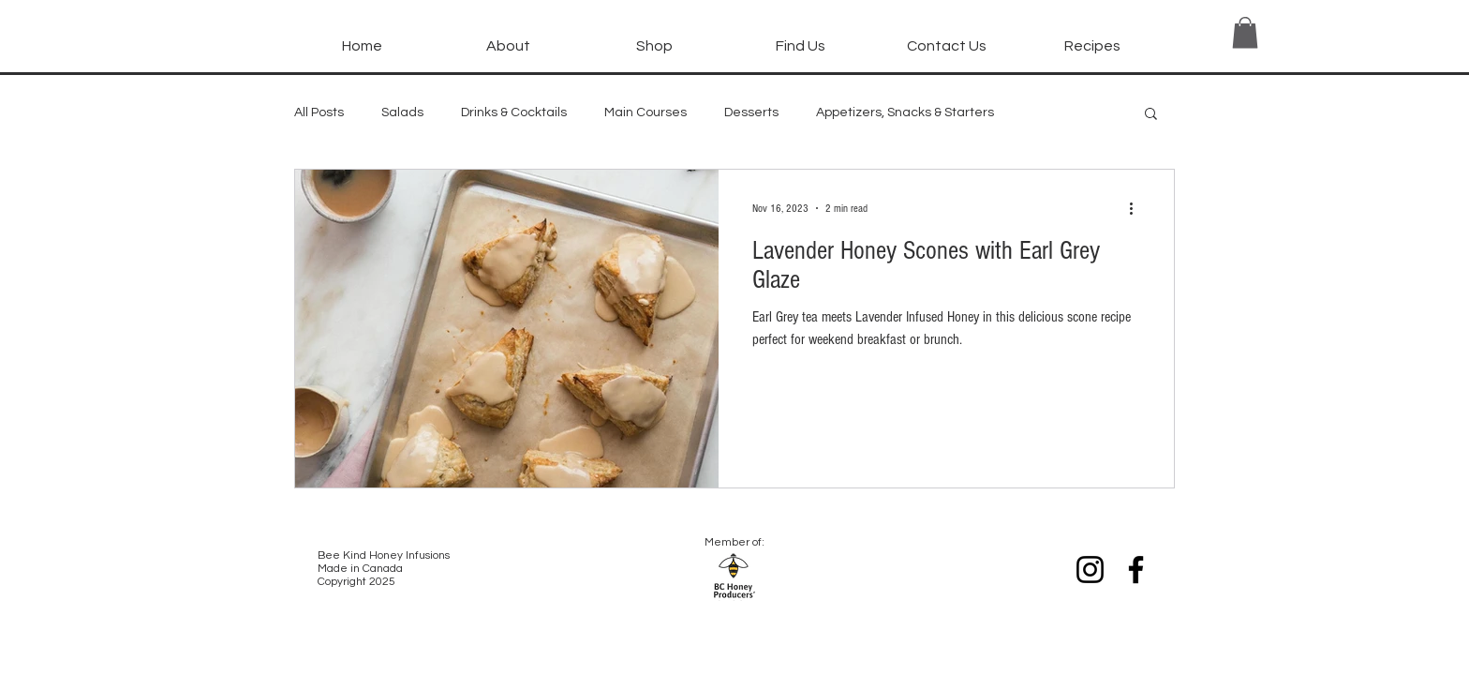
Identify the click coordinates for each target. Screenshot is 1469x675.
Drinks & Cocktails (514, 112)
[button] (654, 37)
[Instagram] (1090, 569)
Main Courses (645, 112)
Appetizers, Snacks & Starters (905, 112)
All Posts (319, 112)
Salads (402, 112)
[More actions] (1137, 208)
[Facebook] (1136, 569)
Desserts (751, 112)
